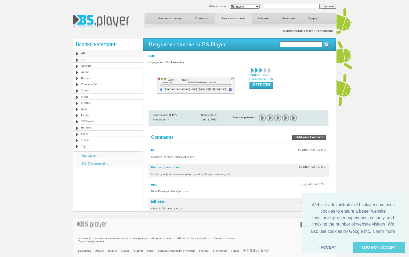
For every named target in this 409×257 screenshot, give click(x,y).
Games (85, 90)
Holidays (86, 127)
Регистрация (324, 30)
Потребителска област (298, 30)
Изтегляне (288, 18)
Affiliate (182, 238)
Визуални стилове (233, 18)
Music (85, 96)
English (112, 250)
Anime (85, 71)
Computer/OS (89, 84)
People (85, 115)
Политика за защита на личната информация (119, 238)
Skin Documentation (95, 163)
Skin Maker (89, 156)
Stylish (85, 139)
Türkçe (235, 250)
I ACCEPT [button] (327, 247)
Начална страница (170, 18)
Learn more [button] (384, 231)
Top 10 (85, 146)
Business (86, 78)
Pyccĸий (204, 250)
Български (84, 250)
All (83, 53)
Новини (263, 18)
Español (125, 250)
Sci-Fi (84, 133)
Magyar (138, 250)
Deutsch (99, 250)
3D (83, 59)
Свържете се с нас (224, 238)
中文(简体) (250, 250)
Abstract (86, 65)
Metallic (86, 102)
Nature (85, 108)
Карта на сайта (199, 238)
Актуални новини (162, 238)
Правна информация (91, 241)
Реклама (83, 238)
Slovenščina (220, 250)
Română (190, 250)
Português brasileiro (170, 250)
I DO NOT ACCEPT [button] (379, 247)
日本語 (264, 250)
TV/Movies (88, 121)
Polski (150, 250)
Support (313, 18)
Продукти (201, 18)
